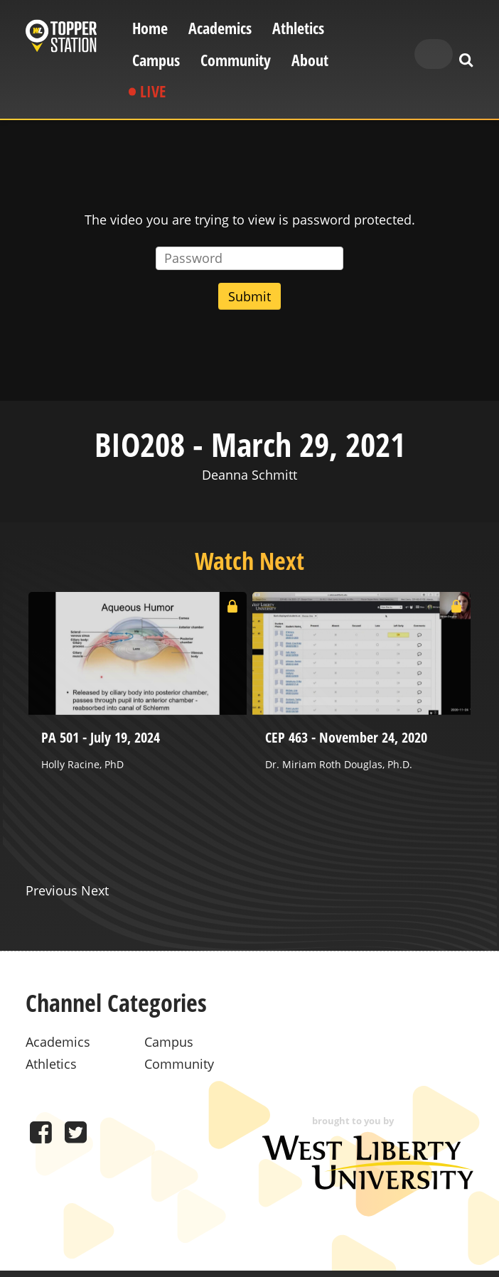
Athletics (298, 28)
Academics (220, 28)
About (309, 60)
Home (150, 28)
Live (153, 91)
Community (235, 60)
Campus (156, 60)
